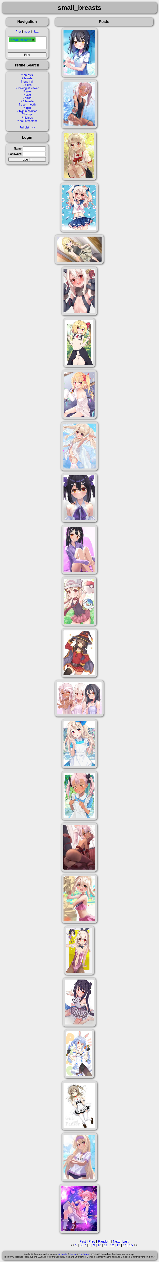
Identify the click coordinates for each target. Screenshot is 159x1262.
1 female (28, 101)
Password (14, 154)
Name (17, 148)
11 (106, 1245)
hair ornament (28, 121)
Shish (73, 1254)
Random (104, 1241)
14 (125, 1245)
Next (35, 31)
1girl (28, 108)
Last (125, 1241)
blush (28, 85)
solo (28, 91)
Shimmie (62, 1254)
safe (28, 94)
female (28, 78)
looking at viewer (28, 88)
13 (118, 1245)
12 (112, 1245)
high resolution (28, 111)
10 (99, 1245)
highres (28, 117)
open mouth (28, 104)
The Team (84, 1254)
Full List (24, 127)
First (83, 1241)
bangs (28, 114)
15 (131, 1245)
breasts (28, 75)
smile (28, 98)
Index (27, 31)
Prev (18, 31)
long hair (28, 81)
